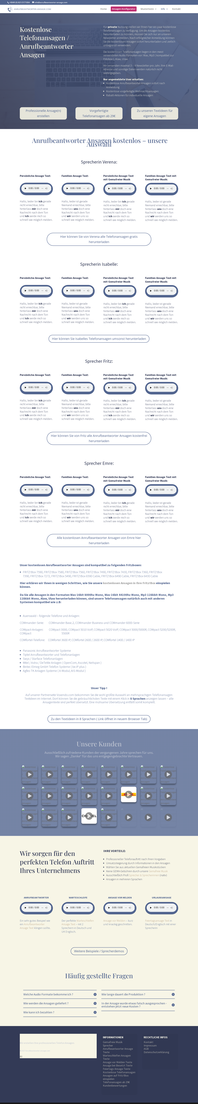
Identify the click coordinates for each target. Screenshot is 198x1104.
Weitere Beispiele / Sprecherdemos (99, 948)
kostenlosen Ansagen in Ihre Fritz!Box (129, 583)
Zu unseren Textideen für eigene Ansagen (155, 113)
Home (103, 9)
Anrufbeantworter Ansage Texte (118, 1047)
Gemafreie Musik (158, 868)
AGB (146, 1046)
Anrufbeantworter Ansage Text (32, 923)
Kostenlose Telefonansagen (119, 1069)
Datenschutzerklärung (156, 1049)
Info (163, 9)
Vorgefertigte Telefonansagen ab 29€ (98, 113)
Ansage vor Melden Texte (117, 1059)
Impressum (150, 1042)
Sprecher (108, 1042)
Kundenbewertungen (115, 1082)
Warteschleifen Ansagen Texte (117, 1054)
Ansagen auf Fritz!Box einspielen (116, 1074)
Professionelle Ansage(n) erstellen (43, 113)
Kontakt (176, 9)
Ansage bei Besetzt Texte (117, 1062)
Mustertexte (147, 9)
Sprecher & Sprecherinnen (144, 872)
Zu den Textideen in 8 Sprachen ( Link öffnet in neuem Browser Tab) (99, 719)
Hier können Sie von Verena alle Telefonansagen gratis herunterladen (99, 239)
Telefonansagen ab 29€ (116, 1079)
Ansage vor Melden (114, 917)
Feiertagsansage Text (157, 917)
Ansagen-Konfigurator (123, 8)
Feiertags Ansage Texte (116, 1066)
